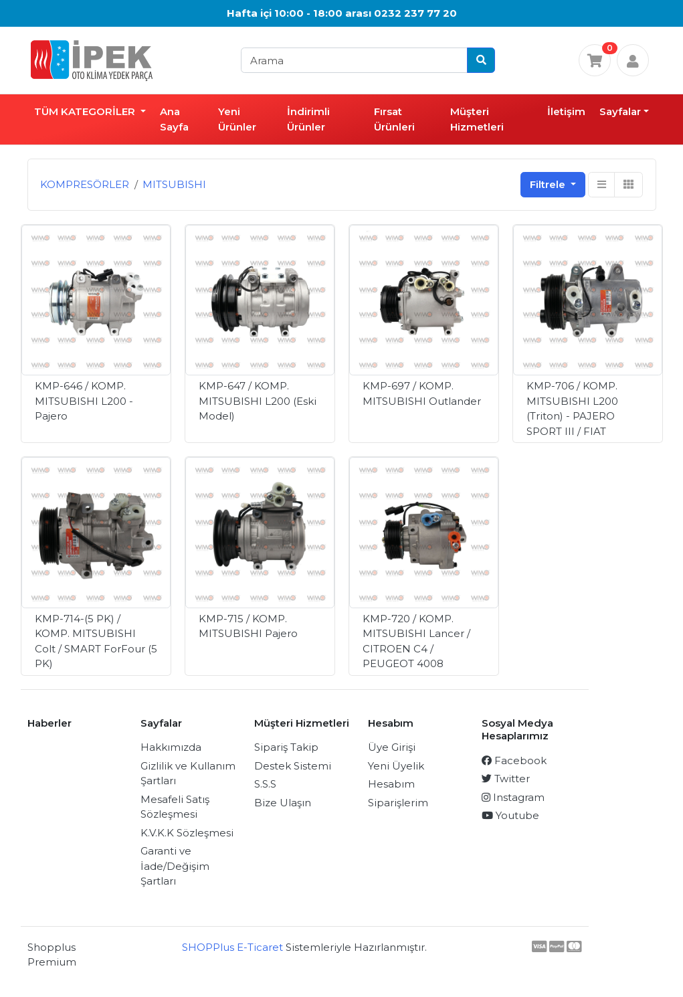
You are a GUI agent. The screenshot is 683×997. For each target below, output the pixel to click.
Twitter (506, 778)
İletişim (566, 111)
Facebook (514, 760)
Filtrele (549, 184)
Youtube (510, 815)
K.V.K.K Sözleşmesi (186, 832)
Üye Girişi (391, 747)
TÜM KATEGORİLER (86, 111)
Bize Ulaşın (282, 802)
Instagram (513, 797)
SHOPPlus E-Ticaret (232, 947)
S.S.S (265, 784)
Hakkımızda (170, 747)
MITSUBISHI (174, 184)
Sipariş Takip (286, 747)
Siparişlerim (398, 802)
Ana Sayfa (174, 119)
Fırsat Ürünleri (394, 119)
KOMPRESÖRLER (84, 184)
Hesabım (391, 784)
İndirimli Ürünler (308, 119)
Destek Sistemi (292, 765)
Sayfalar (620, 111)
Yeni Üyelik (396, 765)
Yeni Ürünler (237, 119)
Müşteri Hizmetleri (477, 119)
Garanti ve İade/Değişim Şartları (174, 865)
